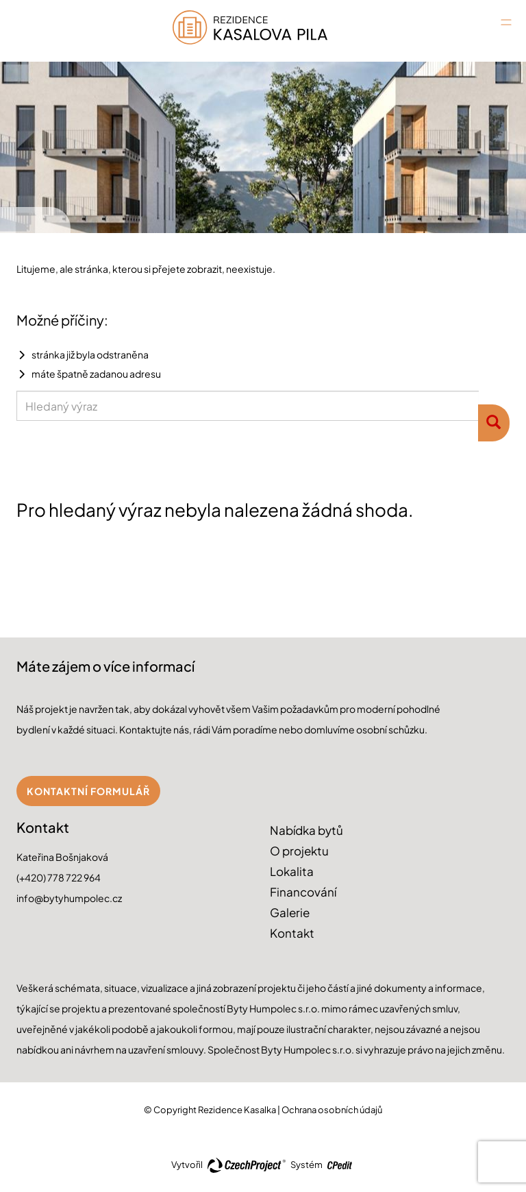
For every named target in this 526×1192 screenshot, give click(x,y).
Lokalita (292, 871)
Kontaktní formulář (88, 791)
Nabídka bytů (306, 830)
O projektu (299, 850)
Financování (303, 891)
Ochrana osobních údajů (331, 1109)
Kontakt (292, 932)
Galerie (290, 912)
